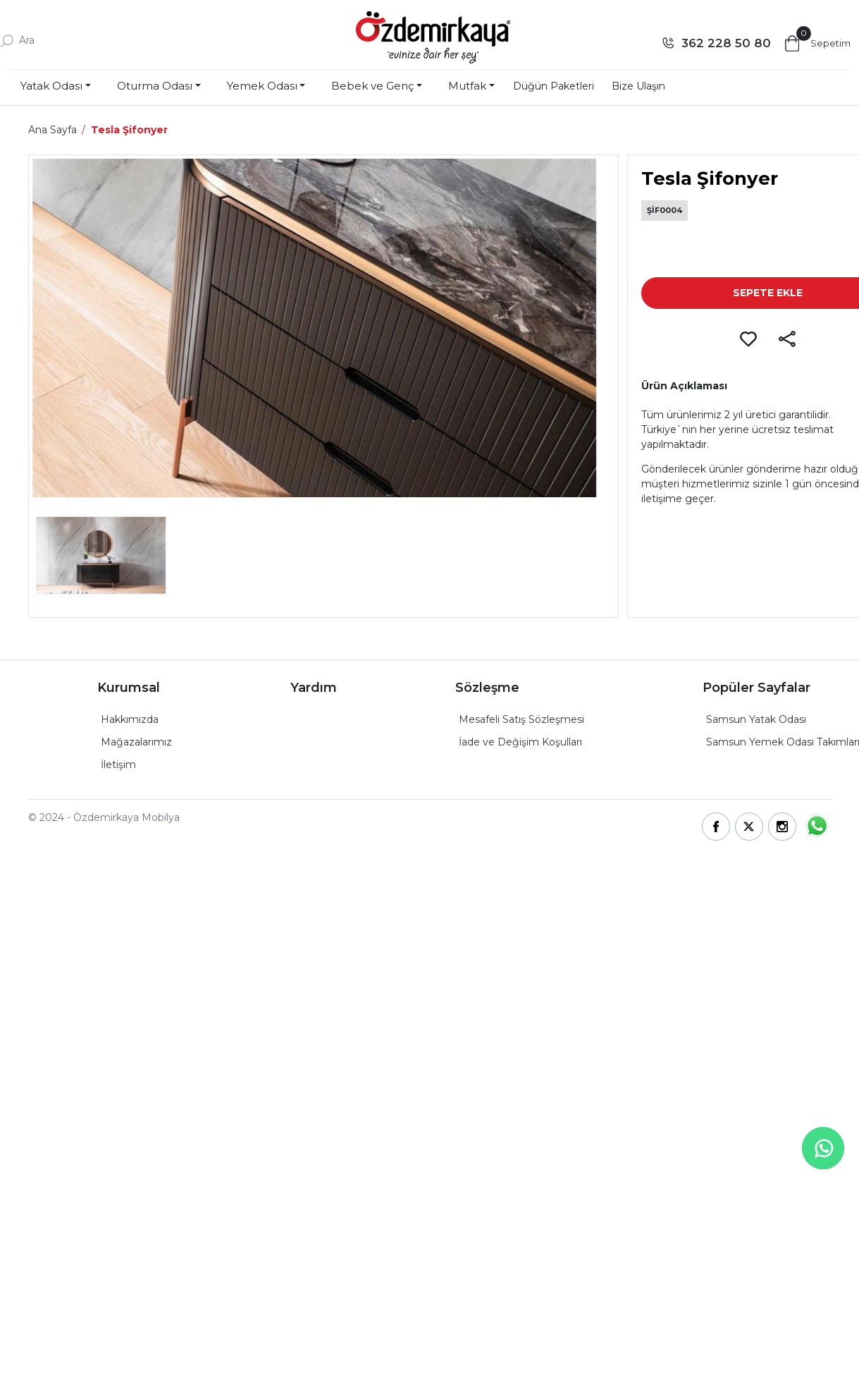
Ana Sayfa (52, 129)
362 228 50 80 (726, 43)
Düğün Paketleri (553, 86)
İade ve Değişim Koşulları (520, 742)
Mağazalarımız (136, 742)
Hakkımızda (130, 719)
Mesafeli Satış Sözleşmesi (521, 719)
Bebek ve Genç (372, 85)
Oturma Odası (154, 85)
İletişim (118, 764)
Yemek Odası (262, 85)
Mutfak (467, 85)
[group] (323, 328)
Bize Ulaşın (638, 86)
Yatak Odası (51, 85)
